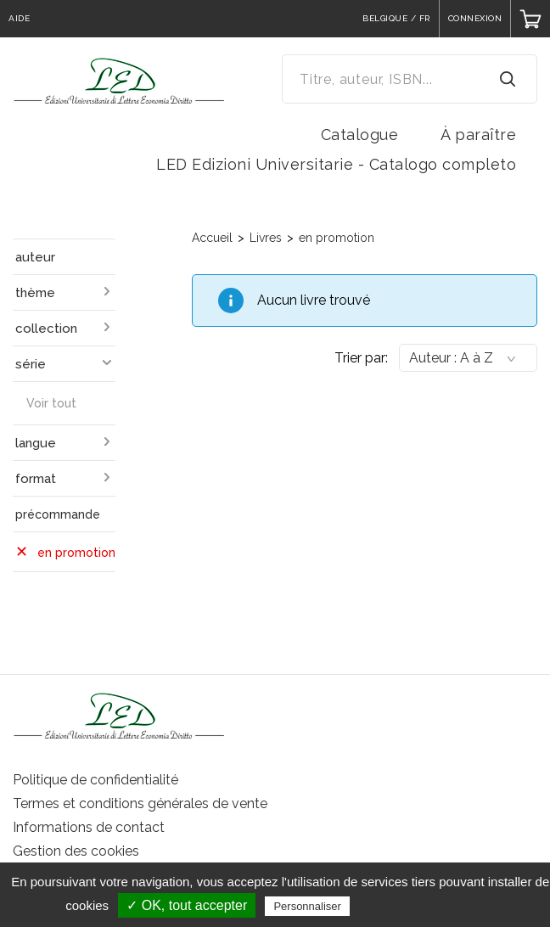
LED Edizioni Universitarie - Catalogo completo (336, 164)
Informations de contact (89, 827)
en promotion (336, 237)
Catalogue (360, 134)
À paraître (478, 134)
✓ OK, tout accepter (186, 905)
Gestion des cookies (76, 851)
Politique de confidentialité (95, 780)
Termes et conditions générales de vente (140, 803)
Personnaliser (307, 906)
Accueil (212, 237)
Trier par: (361, 358)
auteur (35, 257)
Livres (266, 237)
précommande (57, 514)
